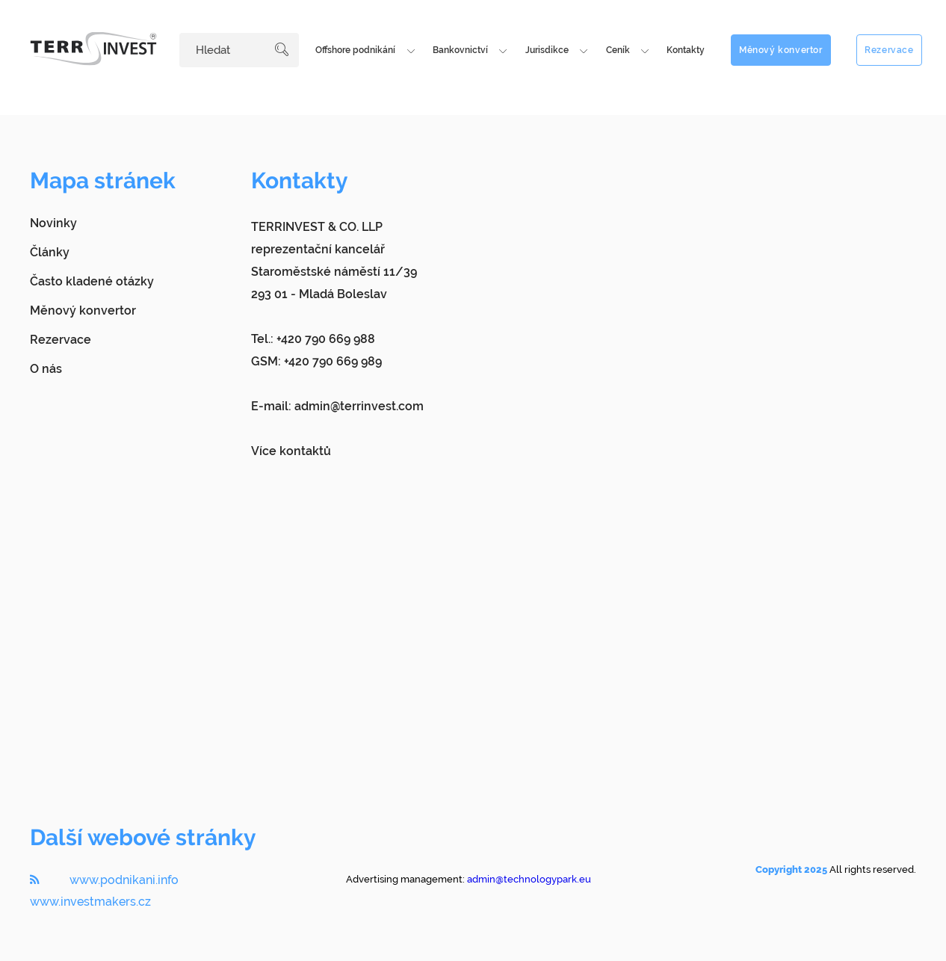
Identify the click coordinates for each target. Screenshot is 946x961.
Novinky (53, 223)
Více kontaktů (291, 451)
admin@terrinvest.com (359, 406)
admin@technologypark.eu (529, 879)
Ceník (618, 50)
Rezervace (889, 50)
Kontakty (686, 50)
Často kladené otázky (92, 281)
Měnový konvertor (781, 50)
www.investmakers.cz (90, 901)
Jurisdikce (547, 50)
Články (49, 252)
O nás (46, 369)
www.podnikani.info (124, 880)
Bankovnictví (460, 50)
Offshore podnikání (355, 50)
